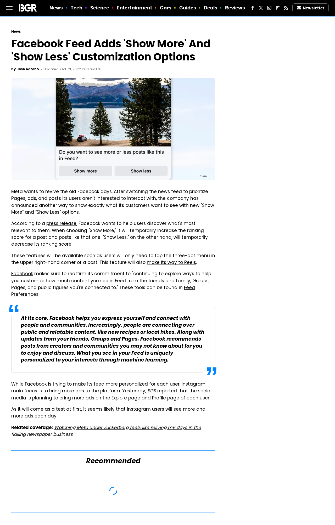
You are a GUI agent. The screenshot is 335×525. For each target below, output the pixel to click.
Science (99, 8)
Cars (165, 8)
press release (61, 224)
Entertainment (134, 8)
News (56, 8)
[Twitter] (261, 8)
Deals (210, 8)
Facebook (22, 274)
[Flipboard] (278, 8)
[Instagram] (269, 8)
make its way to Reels (171, 263)
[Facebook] (252, 8)
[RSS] (286, 8)
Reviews (235, 8)
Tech (76, 8)
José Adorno (28, 69)
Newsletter (311, 7)
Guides (187, 8)
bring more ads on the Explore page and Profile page (119, 398)
